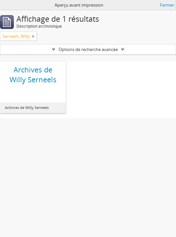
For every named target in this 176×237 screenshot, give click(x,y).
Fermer (167, 5)
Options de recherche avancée (88, 49)
